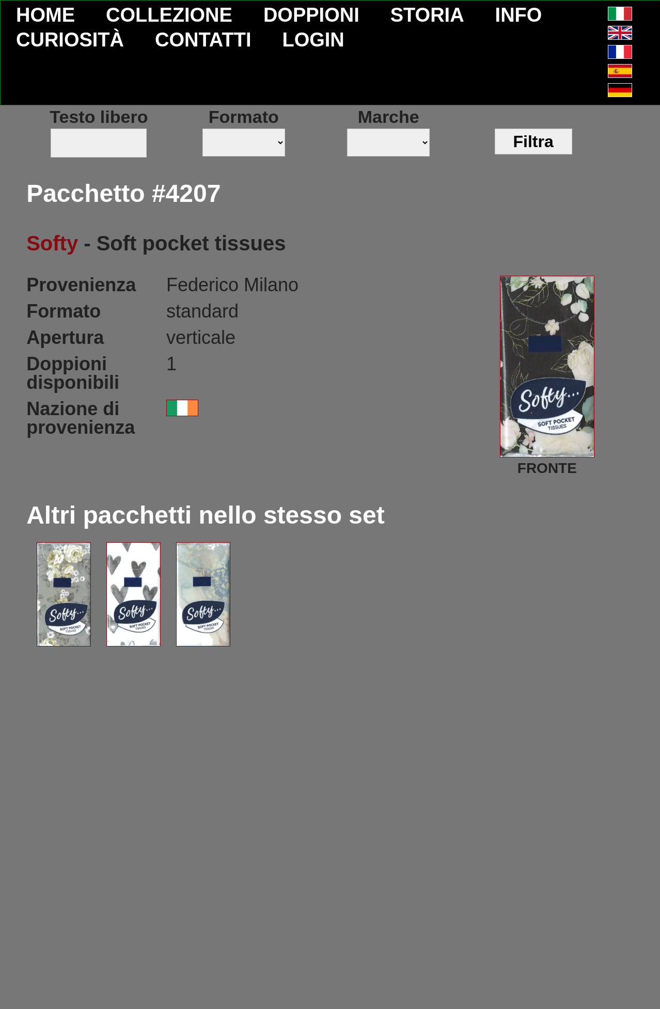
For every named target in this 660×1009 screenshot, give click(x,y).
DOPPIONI (311, 15)
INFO (518, 15)
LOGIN (313, 40)
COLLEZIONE (169, 15)
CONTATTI (203, 40)
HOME (45, 15)
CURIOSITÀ (70, 40)
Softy (52, 243)
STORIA (427, 15)
